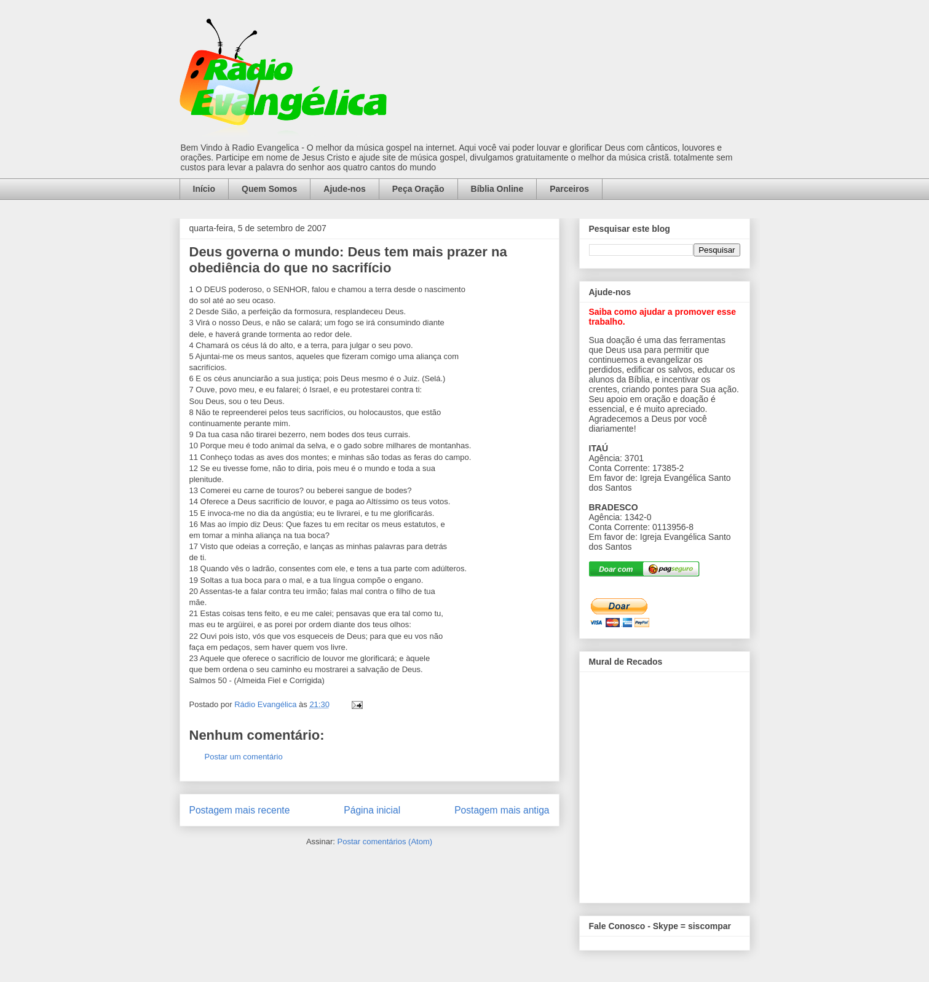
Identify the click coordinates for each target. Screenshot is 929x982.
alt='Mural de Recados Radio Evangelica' (664, 784)
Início (204, 189)
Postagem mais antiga (501, 810)
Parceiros (569, 189)
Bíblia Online (497, 189)
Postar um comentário (244, 756)
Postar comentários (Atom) (384, 841)
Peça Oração (418, 189)
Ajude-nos (344, 189)
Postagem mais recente (239, 810)
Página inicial (372, 810)
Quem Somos (269, 189)
